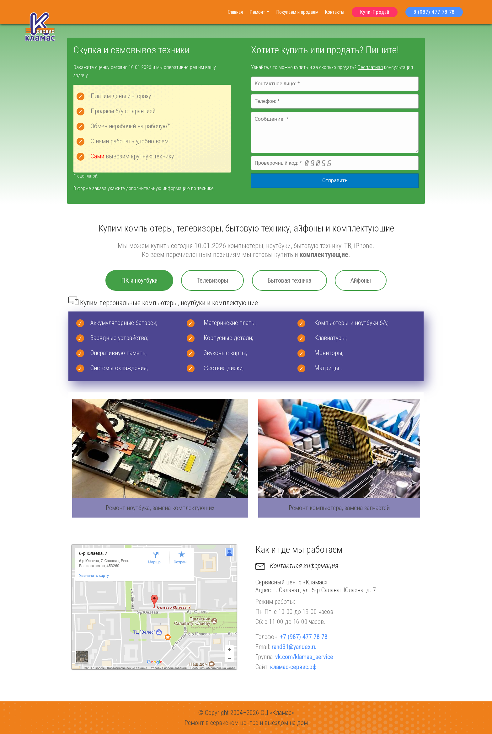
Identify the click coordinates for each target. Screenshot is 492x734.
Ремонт (257, 12)
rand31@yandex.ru (294, 647)
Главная (235, 12)
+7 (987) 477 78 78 (304, 637)
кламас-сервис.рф (293, 667)
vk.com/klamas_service (304, 657)
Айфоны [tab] (360, 280)
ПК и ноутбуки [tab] (139, 280)
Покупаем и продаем (297, 12)
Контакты (334, 12)
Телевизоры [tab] (212, 280)
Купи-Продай (374, 12)
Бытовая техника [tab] (289, 280)
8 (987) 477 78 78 (434, 12)
